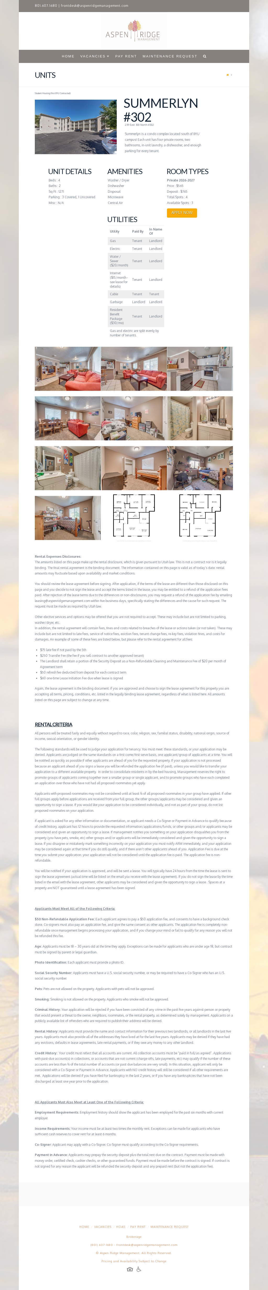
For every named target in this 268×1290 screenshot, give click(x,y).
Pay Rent (138, 1227)
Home (84, 1227)
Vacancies (102, 1227)
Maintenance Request (169, 1227)
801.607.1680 (46, 6)
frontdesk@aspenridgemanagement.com (94, 6)
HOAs (120, 1227)
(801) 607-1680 (102, 1245)
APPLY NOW (182, 212)
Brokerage (134, 1237)
